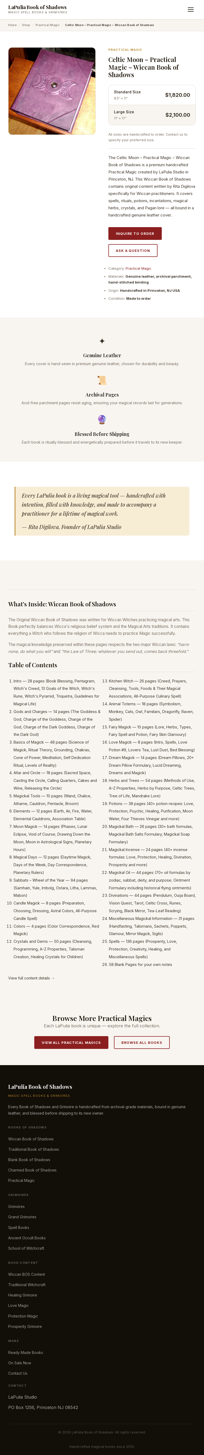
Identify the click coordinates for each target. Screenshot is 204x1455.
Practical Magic (48, 25)
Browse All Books (142, 1042)
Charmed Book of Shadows (32, 1170)
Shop (26, 25)
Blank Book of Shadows (29, 1159)
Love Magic (18, 1305)
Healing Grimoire (22, 1295)
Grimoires (16, 1206)
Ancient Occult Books (27, 1238)
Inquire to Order (135, 233)
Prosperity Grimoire (25, 1326)
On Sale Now (19, 1363)
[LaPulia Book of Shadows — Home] (37, 9)
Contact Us (17, 1373)
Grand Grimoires (22, 1217)
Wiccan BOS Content (26, 1274)
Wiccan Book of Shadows (31, 1139)
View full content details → (31, 978)
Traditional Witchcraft (26, 1284)
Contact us (174, 134)
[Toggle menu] (191, 9)
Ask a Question (133, 250)
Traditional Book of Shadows (33, 1149)
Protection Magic (23, 1316)
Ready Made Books (25, 1352)
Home (12, 25)
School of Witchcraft (26, 1248)
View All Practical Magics (71, 1042)
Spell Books (18, 1227)
